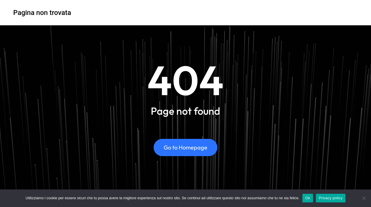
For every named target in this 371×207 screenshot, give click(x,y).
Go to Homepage (185, 148)
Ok (307, 198)
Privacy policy (331, 198)
